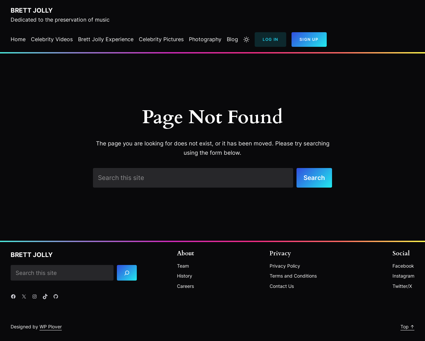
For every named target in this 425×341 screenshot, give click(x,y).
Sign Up (308, 39)
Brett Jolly (32, 10)
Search (314, 177)
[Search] (127, 273)
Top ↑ (407, 326)
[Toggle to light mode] (246, 39)
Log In (270, 39)
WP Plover (51, 326)
